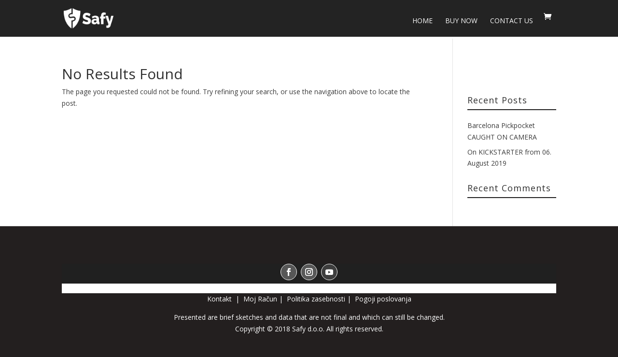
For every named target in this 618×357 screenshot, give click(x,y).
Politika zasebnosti (316, 298)
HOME (422, 21)
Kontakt (220, 298)
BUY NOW (461, 21)
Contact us (511, 21)
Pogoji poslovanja (383, 298)
